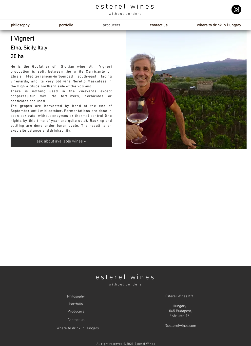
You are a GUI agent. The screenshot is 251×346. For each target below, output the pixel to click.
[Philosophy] (76, 297)
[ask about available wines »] (61, 142)
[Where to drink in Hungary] (78, 328)
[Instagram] (236, 9)
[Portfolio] (76, 304)
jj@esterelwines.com (179, 326)
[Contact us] (76, 320)
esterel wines (125, 6)
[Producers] (76, 312)
